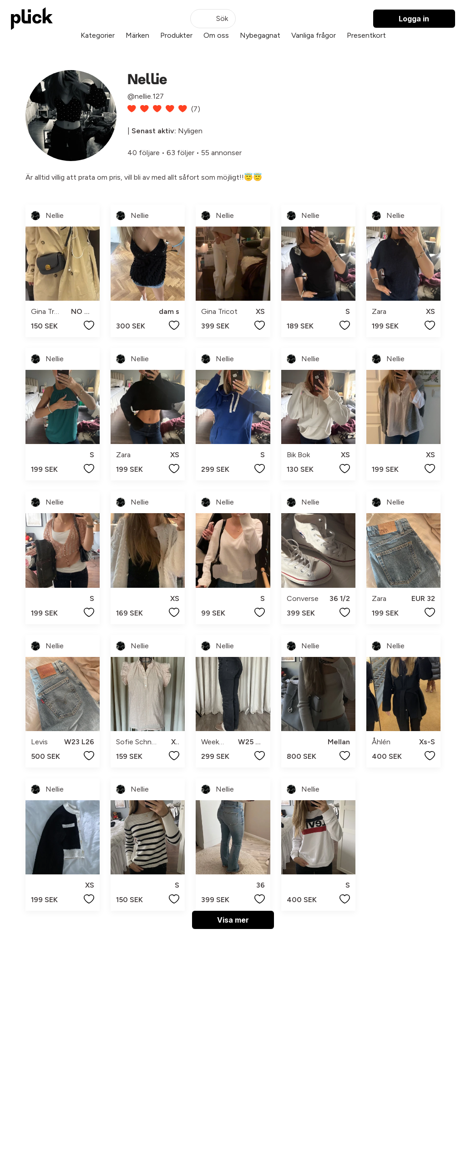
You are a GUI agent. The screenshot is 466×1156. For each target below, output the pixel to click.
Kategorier (98, 35)
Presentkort (366, 35)
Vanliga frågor (313, 35)
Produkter (176, 35)
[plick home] (32, 18)
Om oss (216, 35)
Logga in (414, 18)
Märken (137, 35)
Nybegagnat (260, 35)
